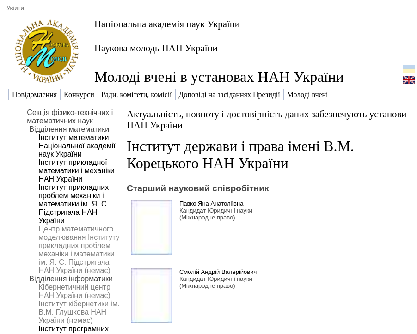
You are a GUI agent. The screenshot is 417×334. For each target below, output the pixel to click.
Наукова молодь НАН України (156, 48)
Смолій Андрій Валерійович (218, 271)
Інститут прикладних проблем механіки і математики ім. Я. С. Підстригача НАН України (73, 204)
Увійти (15, 8)
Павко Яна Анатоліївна (211, 203)
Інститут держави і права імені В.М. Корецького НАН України (240, 154)
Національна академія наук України (167, 23)
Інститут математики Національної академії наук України (76, 146)
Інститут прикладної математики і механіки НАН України (76, 170)
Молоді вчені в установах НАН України (219, 76)
